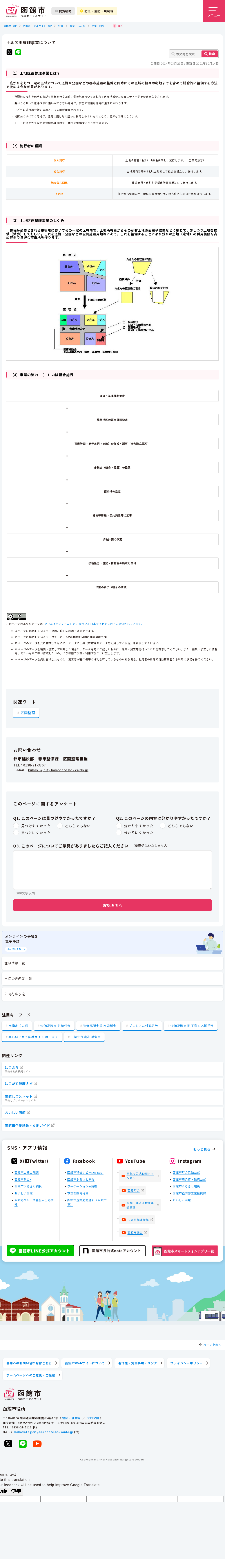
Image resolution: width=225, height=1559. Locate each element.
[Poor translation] (16, 1492)
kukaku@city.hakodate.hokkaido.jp (58, 770)
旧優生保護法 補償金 (86, 1037)
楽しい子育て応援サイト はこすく (33, 1037)
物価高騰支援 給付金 (55, 1025)
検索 (212, 54)
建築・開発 (98, 25)
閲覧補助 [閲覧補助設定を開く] (63, 11)
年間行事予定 (14, 994)
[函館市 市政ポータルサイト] (26, 11)
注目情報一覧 (14, 963)
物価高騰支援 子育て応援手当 (192, 1025)
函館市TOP (10, 25)
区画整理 (27, 712)
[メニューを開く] (214, 11)
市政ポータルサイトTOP (37, 25)
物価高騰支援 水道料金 (99, 1025)
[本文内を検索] (194, 53)
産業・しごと (77, 25)
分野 (60, 25)
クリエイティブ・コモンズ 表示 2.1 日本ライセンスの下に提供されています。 (93, 624)
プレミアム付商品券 (143, 1025)
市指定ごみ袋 (18, 1025)
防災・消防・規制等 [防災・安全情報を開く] (97, 11)
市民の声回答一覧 (18, 978)
